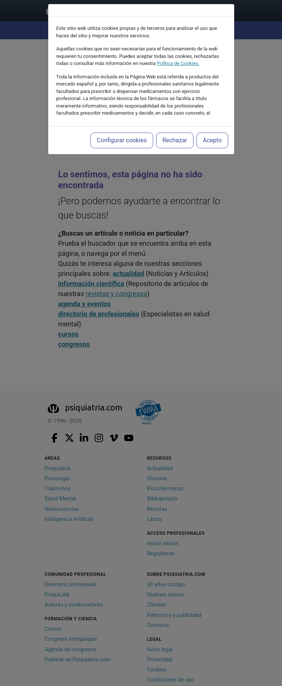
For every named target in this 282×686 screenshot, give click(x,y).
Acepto (212, 140)
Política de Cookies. (178, 63)
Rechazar (174, 140)
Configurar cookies (122, 140)
